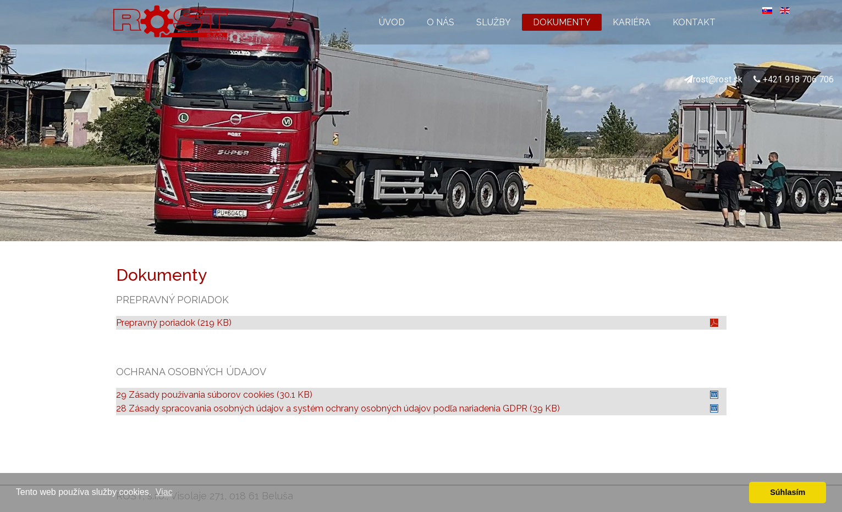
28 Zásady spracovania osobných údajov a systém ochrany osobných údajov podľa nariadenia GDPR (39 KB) (338, 408)
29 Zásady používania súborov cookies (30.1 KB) (214, 394)
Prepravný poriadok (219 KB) (174, 323)
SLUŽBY (493, 22)
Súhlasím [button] (787, 492)
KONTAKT (694, 22)
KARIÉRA (632, 22)
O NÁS (440, 22)
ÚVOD (392, 22)
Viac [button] (164, 492)
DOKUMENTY (562, 22)
